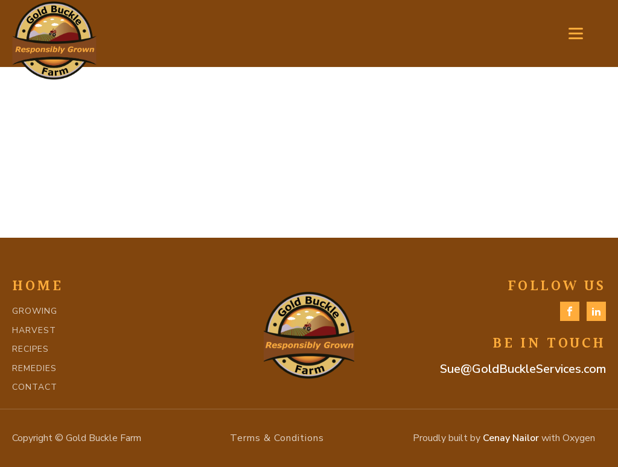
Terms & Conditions (277, 438)
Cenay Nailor (511, 438)
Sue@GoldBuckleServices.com (523, 369)
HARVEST (34, 330)
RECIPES (30, 349)
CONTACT (34, 387)
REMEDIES (34, 368)
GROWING (34, 311)
